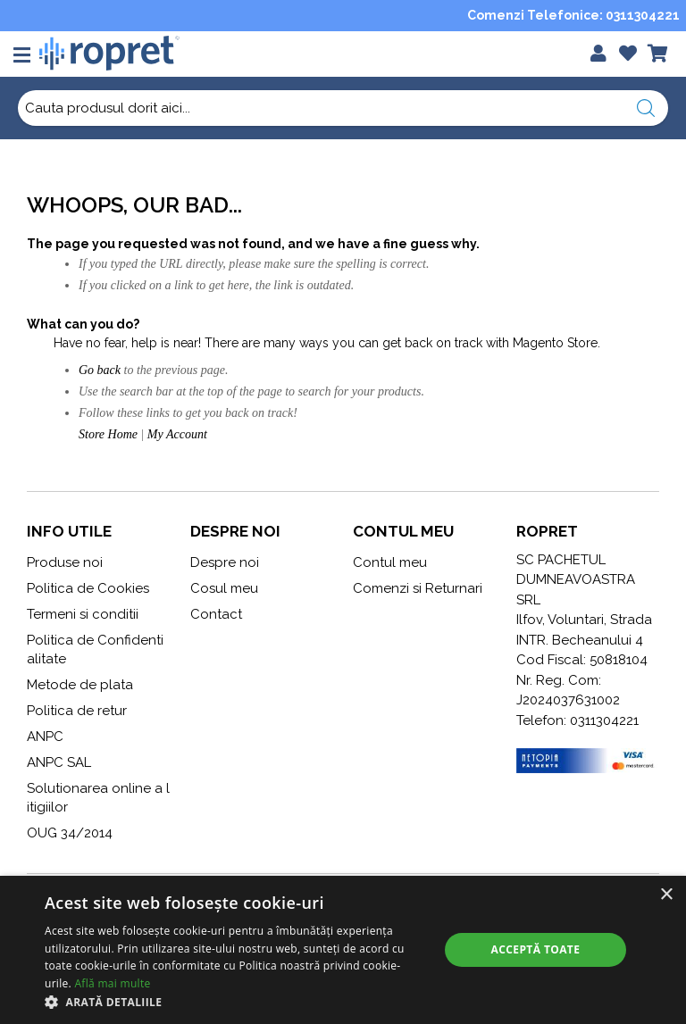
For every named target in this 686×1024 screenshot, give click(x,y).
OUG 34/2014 (70, 833)
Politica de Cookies (88, 588)
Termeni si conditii (82, 614)
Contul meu (390, 562)
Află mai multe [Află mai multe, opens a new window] (112, 983)
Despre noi (224, 562)
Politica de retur (77, 711)
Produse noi (65, 562)
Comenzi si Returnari (417, 588)
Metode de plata (80, 685)
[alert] (343, 950)
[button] (236, 1002)
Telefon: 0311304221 (577, 720)
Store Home (108, 434)
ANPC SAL (59, 762)
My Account (177, 434)
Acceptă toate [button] (536, 949)
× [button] (666, 895)
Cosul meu (224, 588)
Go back (100, 370)
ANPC (45, 736)
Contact (216, 614)
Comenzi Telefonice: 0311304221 (573, 15)
